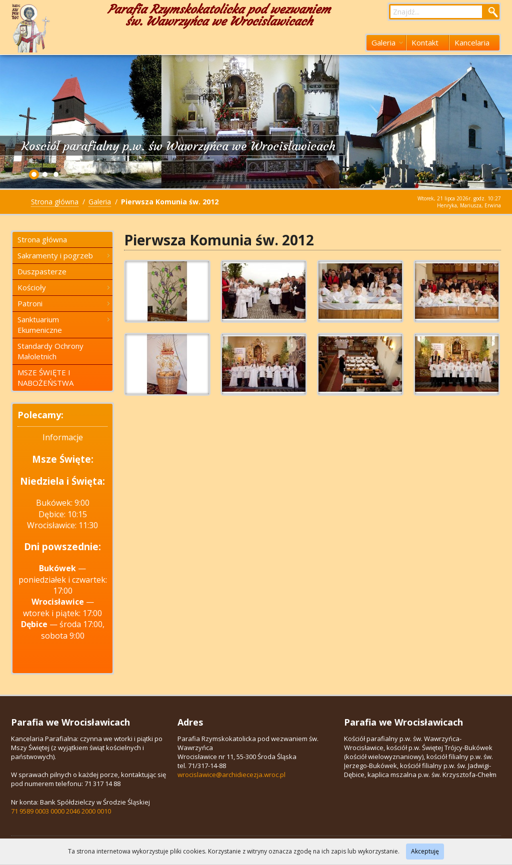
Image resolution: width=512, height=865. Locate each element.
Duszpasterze (42, 271)
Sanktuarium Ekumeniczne (64, 324)
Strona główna (54, 201)
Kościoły (64, 287)
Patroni (64, 303)
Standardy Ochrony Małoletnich (51, 351)
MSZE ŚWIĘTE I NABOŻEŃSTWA (46, 377)
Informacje (62, 437)
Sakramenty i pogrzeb (64, 255)
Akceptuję (425, 851)
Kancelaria (472, 42)
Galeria (387, 42)
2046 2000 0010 (88, 811)
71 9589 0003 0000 (37, 811)
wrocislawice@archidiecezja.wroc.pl (232, 774)
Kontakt (425, 42)
